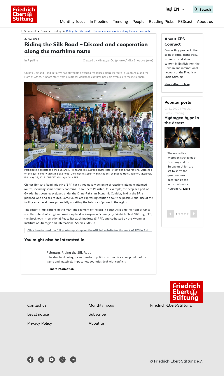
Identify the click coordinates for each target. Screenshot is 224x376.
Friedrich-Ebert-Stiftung (171, 305)
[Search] (203, 9)
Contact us (36, 305)
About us (205, 21)
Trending (120, 21)
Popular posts (177, 102)
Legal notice (38, 314)
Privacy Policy (39, 323)
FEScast (185, 21)
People (138, 21)
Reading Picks (161, 21)
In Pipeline (99, 21)
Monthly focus (72, 21)
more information (62, 269)
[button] (170, 214)
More (186, 188)
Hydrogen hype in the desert (181, 120)
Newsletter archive (177, 84)
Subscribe (97, 314)
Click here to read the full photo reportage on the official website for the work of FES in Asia (89, 230)
